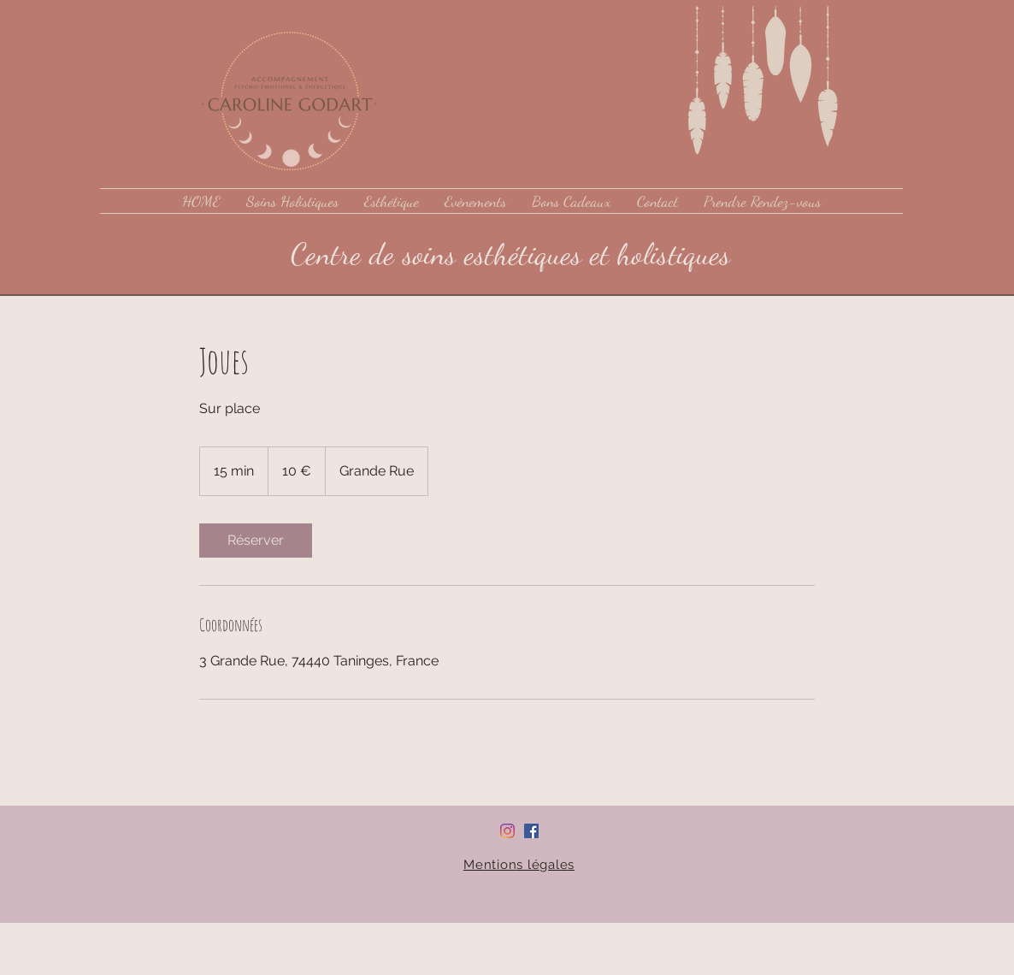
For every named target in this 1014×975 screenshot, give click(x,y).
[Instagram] (507, 831)
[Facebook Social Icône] (531, 831)
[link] (255, 540)
